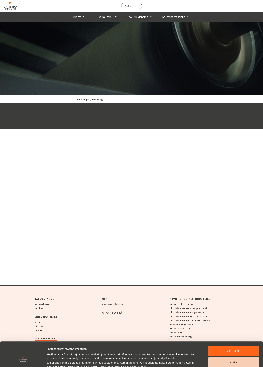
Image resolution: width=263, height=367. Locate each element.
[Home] (12, 6)
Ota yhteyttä (112, 312)
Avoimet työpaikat (113, 304)
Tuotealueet (42, 304)
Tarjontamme (44, 298)
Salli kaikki (233, 329)
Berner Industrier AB (182, 304)
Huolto (39, 308)
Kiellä (233, 341)
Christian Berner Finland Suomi (188, 316)
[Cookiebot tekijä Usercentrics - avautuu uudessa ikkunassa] (22, 360)
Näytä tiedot (189, 360)
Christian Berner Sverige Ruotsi (188, 308)
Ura (105, 298)
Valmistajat (83, 99)
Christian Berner (47, 316)
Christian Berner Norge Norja (187, 312)
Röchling (97, 99)
